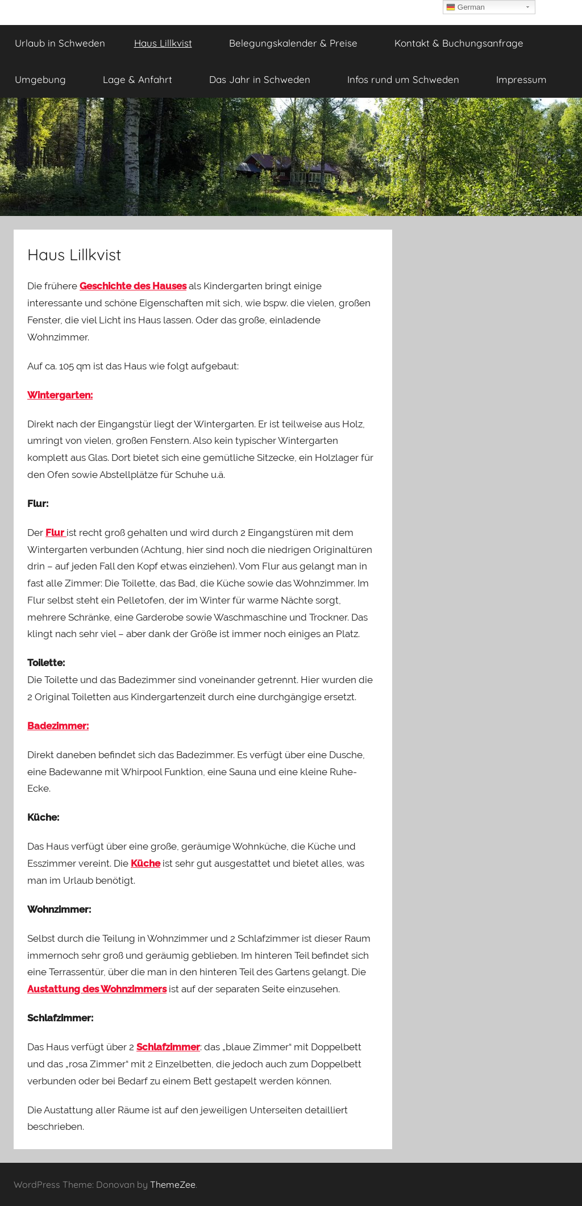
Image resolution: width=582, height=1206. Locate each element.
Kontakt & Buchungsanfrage (458, 43)
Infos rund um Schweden (409, 79)
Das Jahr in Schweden (266, 79)
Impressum (527, 79)
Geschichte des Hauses (133, 286)
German (465, 7)
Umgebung (46, 79)
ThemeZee (173, 1184)
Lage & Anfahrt (144, 79)
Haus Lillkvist (169, 43)
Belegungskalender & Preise (299, 43)
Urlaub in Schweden (60, 43)
